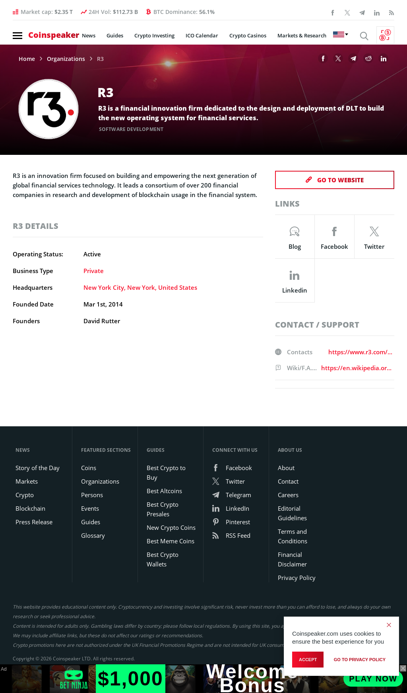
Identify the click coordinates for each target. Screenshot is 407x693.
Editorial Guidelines (292, 513)
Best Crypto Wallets (162, 559)
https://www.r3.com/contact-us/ (361, 352)
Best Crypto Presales (162, 509)
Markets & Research (301, 35)
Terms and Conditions (292, 536)
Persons (92, 495)
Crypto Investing (154, 35)
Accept (308, 659)
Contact (288, 481)
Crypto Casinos (247, 35)
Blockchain (30, 508)
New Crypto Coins (171, 527)
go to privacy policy (360, 659)
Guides (115, 35)
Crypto (25, 495)
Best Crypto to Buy (166, 472)
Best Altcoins (164, 491)
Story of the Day (38, 468)
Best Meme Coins (170, 541)
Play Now (373, 678)
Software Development (131, 129)
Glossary (93, 535)
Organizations (66, 58)
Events (90, 508)
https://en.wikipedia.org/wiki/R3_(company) (357, 368)
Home (27, 58)
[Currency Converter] (385, 35)
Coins (88, 468)
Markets (27, 481)
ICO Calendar (202, 35)
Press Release (34, 522)
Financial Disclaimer (292, 559)
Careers (288, 495)
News (88, 35)
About (286, 468)
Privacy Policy (297, 578)
